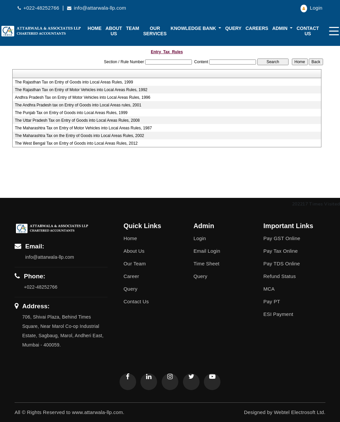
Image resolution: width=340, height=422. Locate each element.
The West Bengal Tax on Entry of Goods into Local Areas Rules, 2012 (76, 143)
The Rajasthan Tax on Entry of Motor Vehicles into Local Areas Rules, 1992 (81, 89)
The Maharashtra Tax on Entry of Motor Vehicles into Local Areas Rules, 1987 (83, 128)
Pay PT (271, 301)
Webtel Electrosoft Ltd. (299, 412)
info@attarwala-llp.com (96, 8)
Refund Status (279, 276)
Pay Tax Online (280, 251)
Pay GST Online (281, 238)
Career (131, 276)
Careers (256, 28)
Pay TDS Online (281, 263)
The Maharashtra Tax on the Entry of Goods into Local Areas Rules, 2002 (79, 135)
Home (95, 28)
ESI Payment (278, 314)
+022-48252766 (39, 8)
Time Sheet (206, 263)
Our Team (135, 263)
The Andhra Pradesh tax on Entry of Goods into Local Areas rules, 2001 (78, 105)
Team (132, 28)
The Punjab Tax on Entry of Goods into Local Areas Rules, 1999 (71, 112)
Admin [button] (280, 28)
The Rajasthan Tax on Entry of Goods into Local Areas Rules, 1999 (74, 82)
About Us (134, 251)
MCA (269, 289)
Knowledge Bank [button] (194, 28)
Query (233, 28)
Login (311, 8)
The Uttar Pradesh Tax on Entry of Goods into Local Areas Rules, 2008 (77, 120)
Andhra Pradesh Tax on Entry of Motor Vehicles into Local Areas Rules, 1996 (82, 97)
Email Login (207, 251)
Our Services (155, 31)
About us (114, 31)
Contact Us (308, 31)
